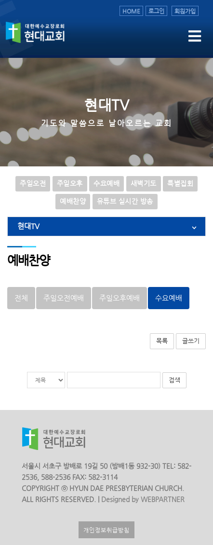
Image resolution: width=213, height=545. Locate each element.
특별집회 (180, 183)
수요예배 (106, 183)
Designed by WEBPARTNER (142, 499)
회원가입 (185, 10)
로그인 (156, 10)
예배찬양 (73, 201)
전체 (21, 298)
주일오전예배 (63, 298)
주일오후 (70, 183)
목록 (162, 340)
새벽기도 (144, 183)
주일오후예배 (119, 298)
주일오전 (33, 183)
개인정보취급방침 (106, 529)
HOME (131, 10)
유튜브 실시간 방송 (125, 201)
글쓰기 (191, 340)
